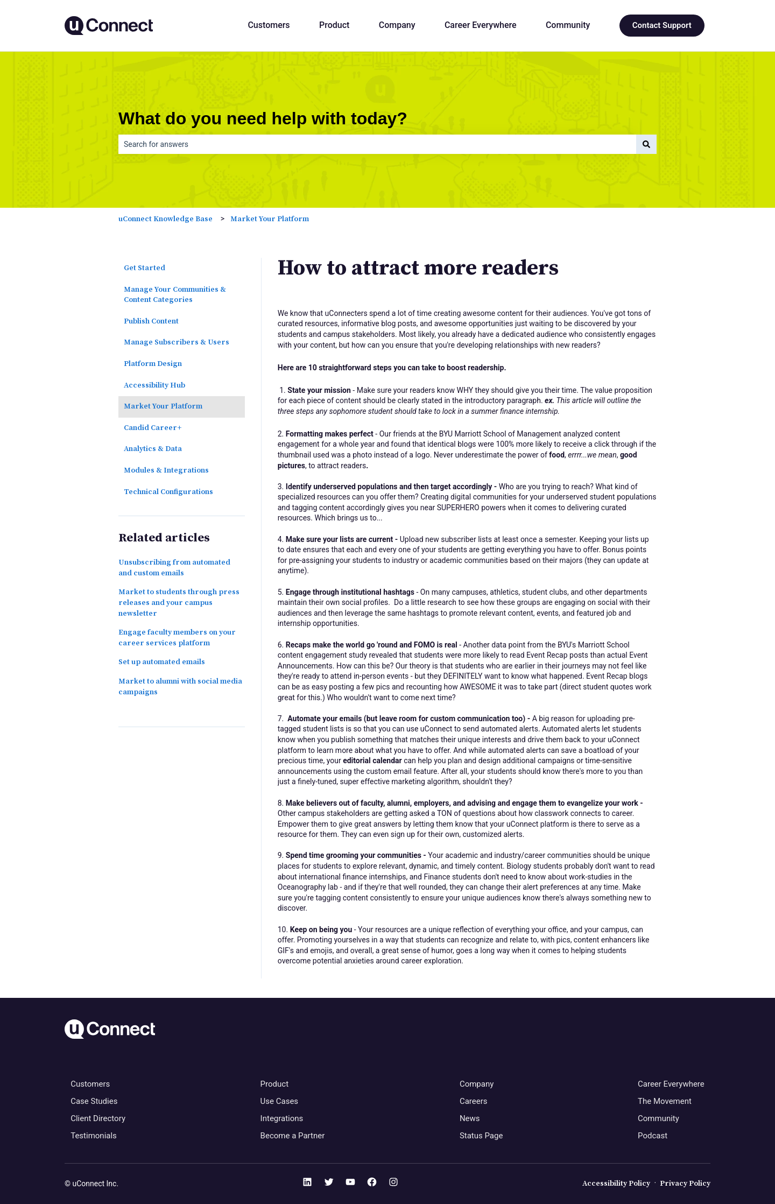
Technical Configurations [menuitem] (168, 492)
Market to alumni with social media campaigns (180, 687)
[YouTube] (350, 1184)
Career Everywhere (481, 25)
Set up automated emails (161, 662)
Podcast (652, 1135)
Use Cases (279, 1101)
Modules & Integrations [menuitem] (166, 470)
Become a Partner (292, 1135)
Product (334, 25)
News (470, 1118)
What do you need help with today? (262, 118)
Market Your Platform (269, 219)
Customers (269, 25)
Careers (474, 1101)
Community (568, 25)
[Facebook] (372, 1184)
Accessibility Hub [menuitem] (154, 385)
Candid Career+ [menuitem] (153, 428)
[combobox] (377, 144)
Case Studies (94, 1101)
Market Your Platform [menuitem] (163, 406)
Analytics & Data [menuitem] (153, 449)
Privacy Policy (685, 1183)
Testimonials (94, 1135)
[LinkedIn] (307, 1184)
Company (397, 25)
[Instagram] (393, 1184)
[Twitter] (328, 1184)
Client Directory (98, 1118)
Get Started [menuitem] (144, 268)
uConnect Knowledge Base (165, 219)
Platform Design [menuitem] (153, 364)
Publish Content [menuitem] (151, 321)
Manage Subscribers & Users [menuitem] (176, 342)
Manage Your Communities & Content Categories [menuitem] (175, 295)
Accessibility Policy (616, 1183)
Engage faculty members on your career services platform (177, 638)
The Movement (665, 1101)
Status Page (481, 1135)
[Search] (646, 144)
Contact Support (662, 25)
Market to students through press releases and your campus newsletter (178, 602)
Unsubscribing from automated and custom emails (174, 568)
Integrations (282, 1118)
